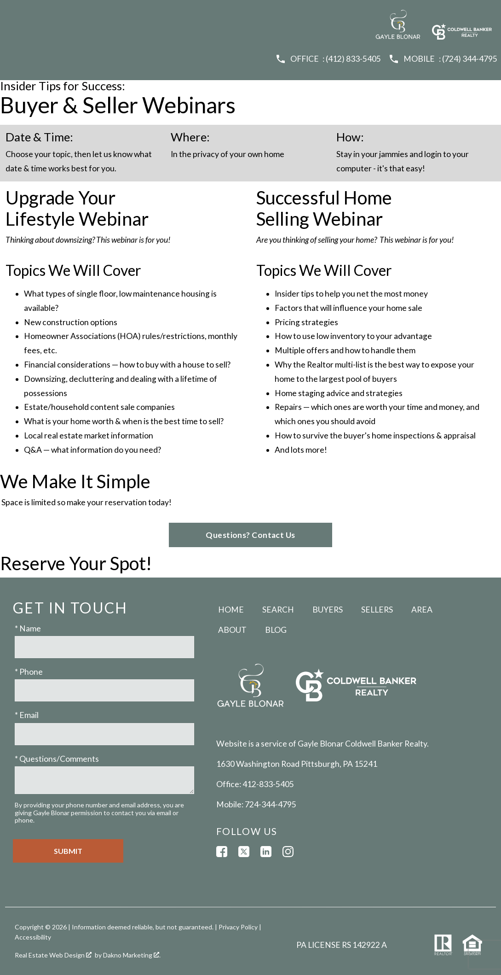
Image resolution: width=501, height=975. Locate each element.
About (232, 630)
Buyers (327, 609)
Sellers (377, 609)
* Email (27, 715)
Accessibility (33, 937)
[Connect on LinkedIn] (265, 851)
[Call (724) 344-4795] (442, 59)
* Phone (29, 672)
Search (278, 609)
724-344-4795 (270, 804)
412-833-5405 (268, 784)
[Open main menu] (15, 15)
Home (231, 609)
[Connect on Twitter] (243, 851)
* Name (28, 628)
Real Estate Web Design (53, 955)
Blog (276, 630)
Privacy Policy (238, 927)
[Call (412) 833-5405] (328, 59)
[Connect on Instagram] (288, 851)
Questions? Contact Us (250, 535)
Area (421, 609)
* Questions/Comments (57, 759)
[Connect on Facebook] (221, 851)
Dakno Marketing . (132, 955)
